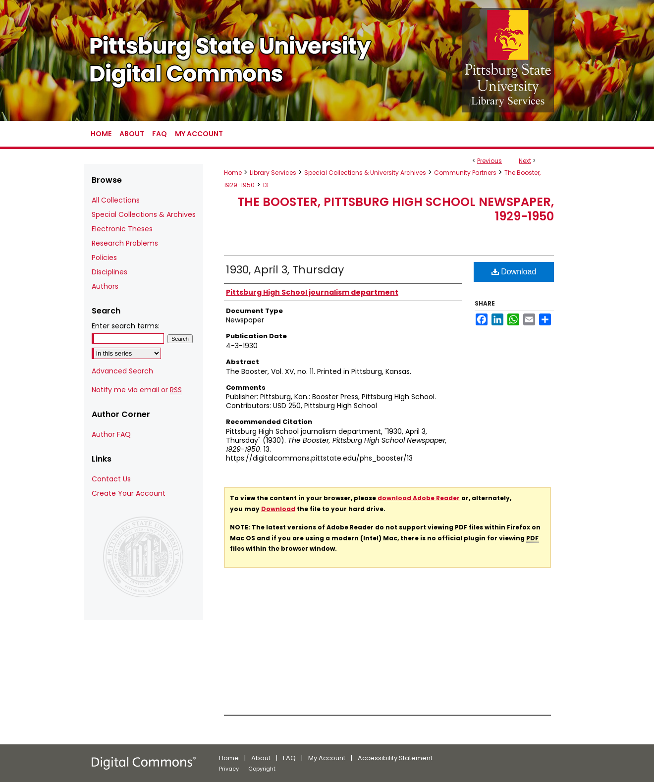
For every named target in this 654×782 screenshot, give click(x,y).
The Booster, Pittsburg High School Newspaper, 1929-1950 (395, 209)
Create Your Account (128, 493)
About (261, 758)
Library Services (273, 172)
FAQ (289, 758)
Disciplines (109, 272)
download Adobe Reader (419, 498)
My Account (326, 758)
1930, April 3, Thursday (285, 269)
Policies (104, 257)
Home (233, 172)
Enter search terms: (126, 326)
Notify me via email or (137, 390)
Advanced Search (122, 371)
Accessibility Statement (395, 758)
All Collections (116, 200)
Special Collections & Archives (144, 214)
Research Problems (125, 243)
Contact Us (111, 479)
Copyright (261, 769)
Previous (489, 160)
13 (265, 185)
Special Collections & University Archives (365, 172)
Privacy (229, 769)
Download (514, 271)
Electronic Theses (122, 229)
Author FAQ (111, 434)
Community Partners (465, 172)
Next (525, 160)
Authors (105, 286)
